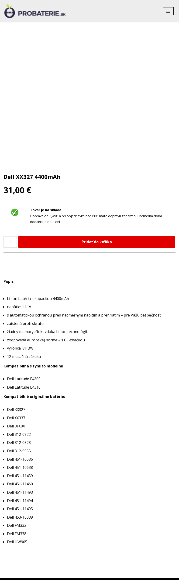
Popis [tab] (8, 281)
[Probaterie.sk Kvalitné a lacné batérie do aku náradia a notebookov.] (34, 11)
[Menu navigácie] (168, 11)
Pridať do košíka (97, 241)
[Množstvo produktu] (10, 242)
